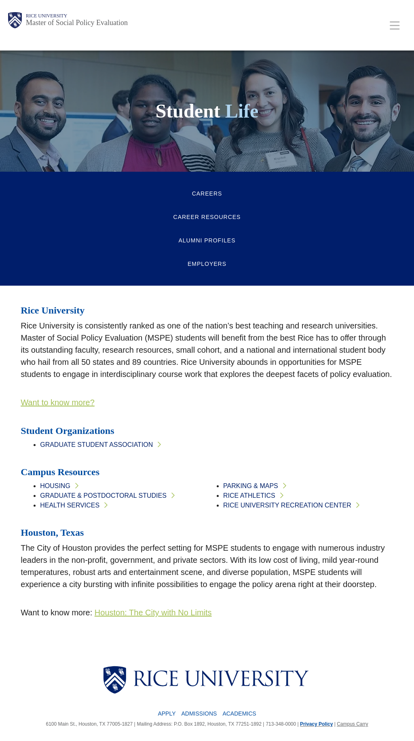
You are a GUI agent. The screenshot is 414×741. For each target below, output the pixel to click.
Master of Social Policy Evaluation (77, 23)
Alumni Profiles (206, 240)
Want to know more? (58, 402)
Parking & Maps (250, 485)
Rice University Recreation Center (287, 505)
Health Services (69, 505)
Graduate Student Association (96, 444)
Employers (207, 264)
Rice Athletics (249, 495)
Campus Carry (352, 724)
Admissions (199, 713)
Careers (207, 193)
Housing (55, 485)
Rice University (46, 15)
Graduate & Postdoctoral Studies (103, 495)
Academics (239, 713)
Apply (166, 713)
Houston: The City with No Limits (153, 612)
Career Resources (207, 217)
